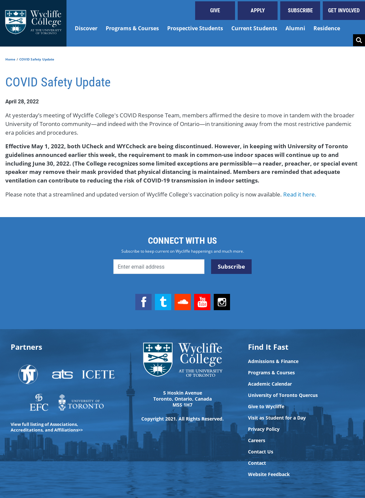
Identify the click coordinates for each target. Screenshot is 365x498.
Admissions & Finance (273, 361)
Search (359, 40)
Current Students (254, 28)
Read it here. (299, 194)
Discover (86, 28)
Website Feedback (269, 474)
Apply (258, 10)
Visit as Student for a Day (277, 418)
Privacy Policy (264, 429)
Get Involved (344, 10)
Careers (256, 440)
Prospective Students (195, 28)
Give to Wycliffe (266, 406)
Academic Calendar (270, 384)
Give (215, 10)
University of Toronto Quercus (283, 395)
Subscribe (300, 10)
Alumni (295, 28)
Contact (257, 463)
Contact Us (260, 451)
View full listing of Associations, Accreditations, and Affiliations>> (47, 427)
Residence (326, 28)
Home (10, 59)
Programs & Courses (132, 28)
